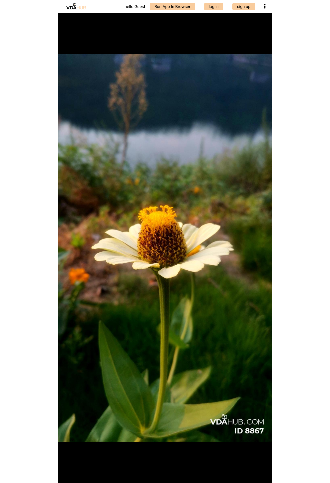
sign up (243, 6)
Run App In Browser (172, 6)
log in (214, 6)
